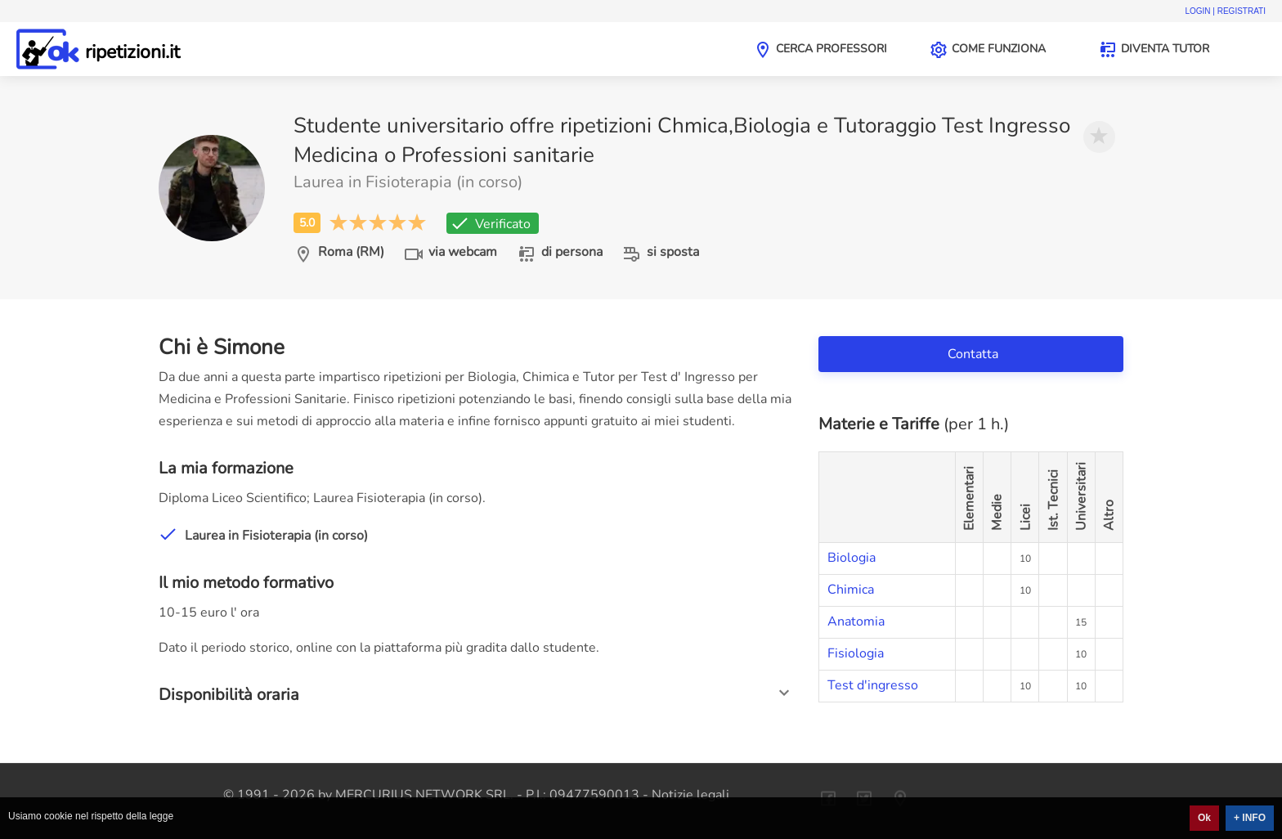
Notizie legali (690, 795)
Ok (1204, 817)
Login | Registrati (1225, 11)
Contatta (975, 354)
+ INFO (1250, 817)
